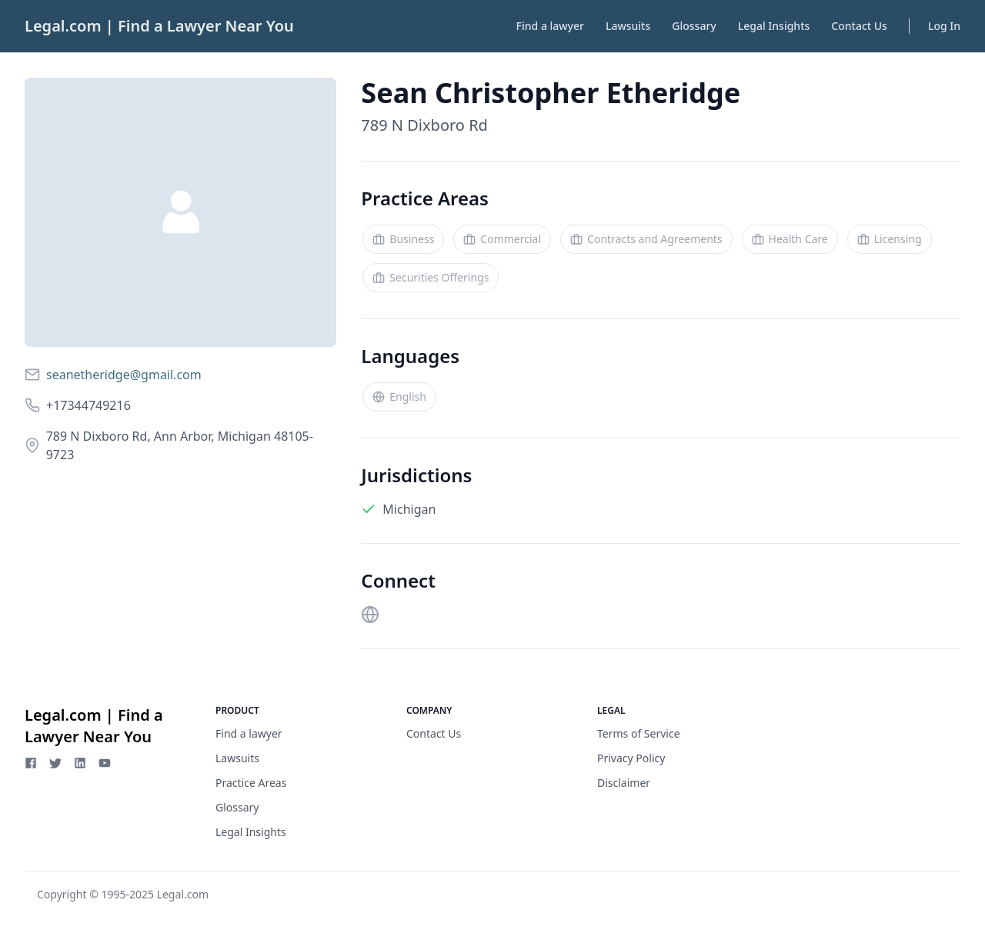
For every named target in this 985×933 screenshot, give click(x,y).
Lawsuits (628, 25)
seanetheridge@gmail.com (124, 374)
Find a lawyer (550, 25)
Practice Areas (250, 782)
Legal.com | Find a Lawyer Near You (159, 25)
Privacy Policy (631, 758)
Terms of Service (638, 733)
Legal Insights (774, 25)
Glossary (694, 25)
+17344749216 (88, 405)
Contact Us (859, 25)
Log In (944, 25)
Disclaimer (623, 782)
